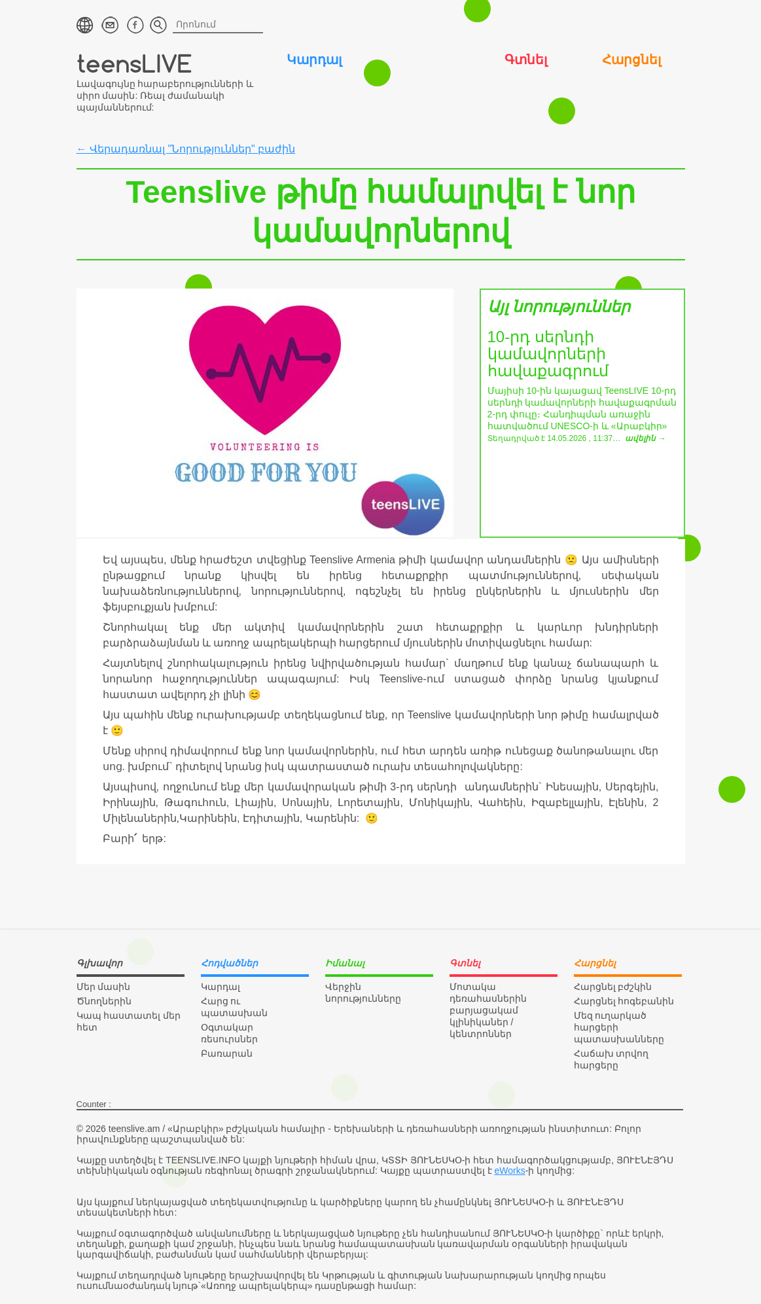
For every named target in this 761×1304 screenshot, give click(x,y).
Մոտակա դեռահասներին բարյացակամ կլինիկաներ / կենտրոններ (488, 1010)
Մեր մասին (104, 986)
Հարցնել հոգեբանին (624, 1001)
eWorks (510, 1170)
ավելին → (645, 438)
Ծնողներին (104, 1001)
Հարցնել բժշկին (613, 986)
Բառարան (227, 1053)
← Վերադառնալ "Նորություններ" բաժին (186, 148)
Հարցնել (631, 59)
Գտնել (525, 59)
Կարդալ (314, 59)
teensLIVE (134, 63)
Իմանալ (420, 59)
